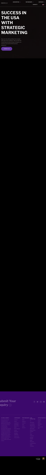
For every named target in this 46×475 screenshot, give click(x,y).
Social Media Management (32, 426)
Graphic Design (32, 428)
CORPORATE (41, 2)
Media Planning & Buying (32, 432)
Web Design (32, 430)
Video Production (32, 437)
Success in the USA (40, 429)
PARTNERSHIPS (29, 2)
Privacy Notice (16, 439)
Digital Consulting (32, 447)
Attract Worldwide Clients (40, 425)
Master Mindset (17, 430)
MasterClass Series (16, 428)
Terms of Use (16, 437)
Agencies (24, 429)
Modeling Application (16, 435)
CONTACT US (7, 52)
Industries (24, 424)
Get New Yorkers (39, 422)
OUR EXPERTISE (16, 2)
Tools (23, 426)
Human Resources (16, 432)
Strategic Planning (31, 440)
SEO (30, 434)
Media (23, 421)
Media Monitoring (32, 442)
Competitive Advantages (16, 425)
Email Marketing (33, 444)
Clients (23, 427)
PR (30, 422)
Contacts (15, 421)
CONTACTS (35, 4)
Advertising (32, 424)
